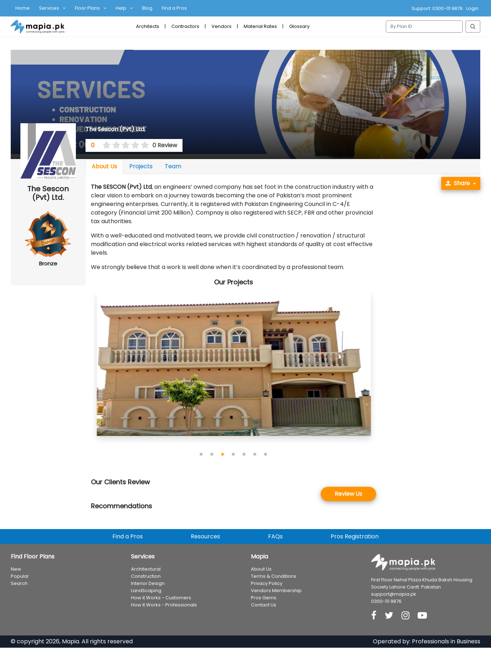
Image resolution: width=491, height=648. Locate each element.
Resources (205, 536)
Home (22, 8)
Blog (147, 8)
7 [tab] (265, 454)
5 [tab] (244, 454)
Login (472, 8)
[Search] (424, 26)
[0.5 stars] (104, 145)
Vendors (222, 26)
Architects (147, 26)
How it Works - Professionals (164, 604)
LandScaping (146, 590)
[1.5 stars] (113, 145)
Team (173, 166)
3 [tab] (222, 454)
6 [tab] (254, 454)
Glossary (299, 26)
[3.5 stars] (133, 145)
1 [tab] (201, 454)
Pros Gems (263, 597)
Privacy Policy (266, 583)
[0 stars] (100, 145)
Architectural (146, 569)
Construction (146, 576)
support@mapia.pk (393, 594)
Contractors (185, 26)
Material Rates (260, 26)
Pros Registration (355, 536)
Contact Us (263, 604)
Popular (20, 576)
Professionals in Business (446, 642)
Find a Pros (174, 8)
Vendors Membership (276, 590)
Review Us (349, 494)
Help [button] (121, 8)
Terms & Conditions (273, 576)
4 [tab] (233, 454)
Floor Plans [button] (87, 8)
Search (19, 583)
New (16, 569)
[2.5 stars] (123, 145)
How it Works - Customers (161, 597)
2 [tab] (211, 454)
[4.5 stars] (142, 145)
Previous (85, 371)
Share (457, 183)
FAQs (275, 536)
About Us (104, 166)
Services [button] (49, 8)
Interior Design (148, 583)
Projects (140, 166)
